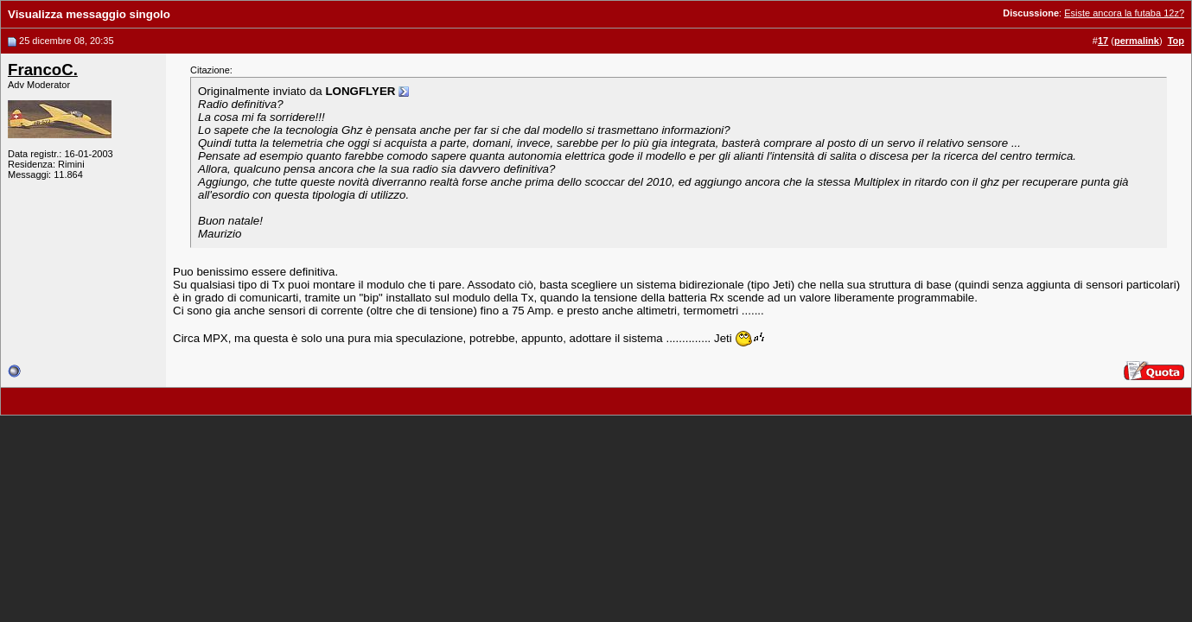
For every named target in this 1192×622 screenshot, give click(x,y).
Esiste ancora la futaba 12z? (1124, 13)
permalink (1136, 40)
